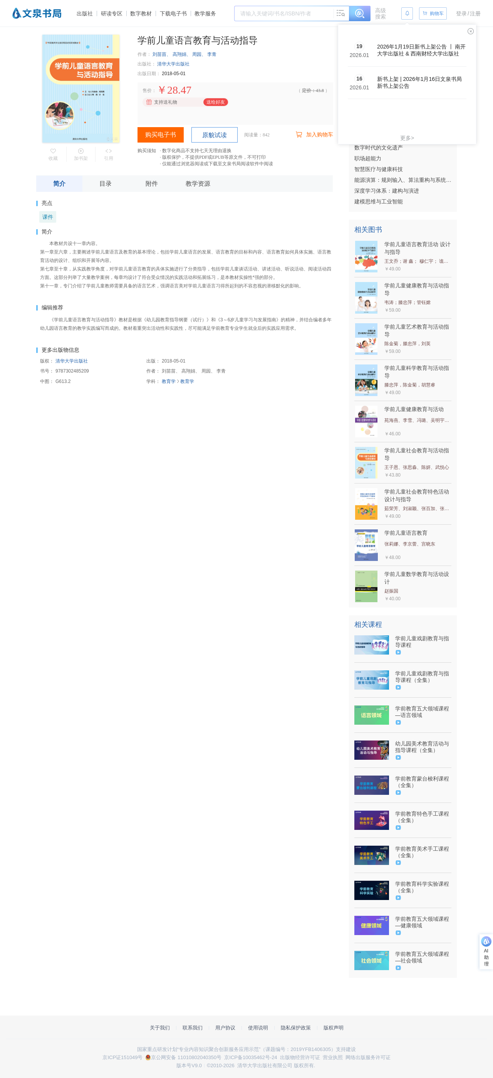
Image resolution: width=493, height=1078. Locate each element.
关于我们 (160, 1028)
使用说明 (258, 1028)
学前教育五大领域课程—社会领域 (422, 957)
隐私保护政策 (296, 1028)
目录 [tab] (105, 183)
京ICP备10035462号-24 (250, 1057)
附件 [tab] (152, 183)
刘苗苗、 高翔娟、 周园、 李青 (184, 54)
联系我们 (193, 1028)
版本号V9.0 (189, 1065)
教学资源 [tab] (198, 183)
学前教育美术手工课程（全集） (422, 852)
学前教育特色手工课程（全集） (422, 817)
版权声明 (334, 1028)
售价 (147, 90)
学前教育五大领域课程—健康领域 (422, 922)
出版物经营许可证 (300, 1057)
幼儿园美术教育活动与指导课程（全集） (422, 746)
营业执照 (333, 1057)
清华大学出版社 (173, 64)
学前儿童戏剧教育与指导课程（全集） (422, 676)
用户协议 (225, 1028)
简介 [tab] (59, 183)
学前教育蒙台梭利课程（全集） (422, 782)
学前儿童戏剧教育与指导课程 (422, 641)
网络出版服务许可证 (368, 1057)
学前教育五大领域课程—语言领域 (422, 711)
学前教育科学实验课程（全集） (422, 887)
